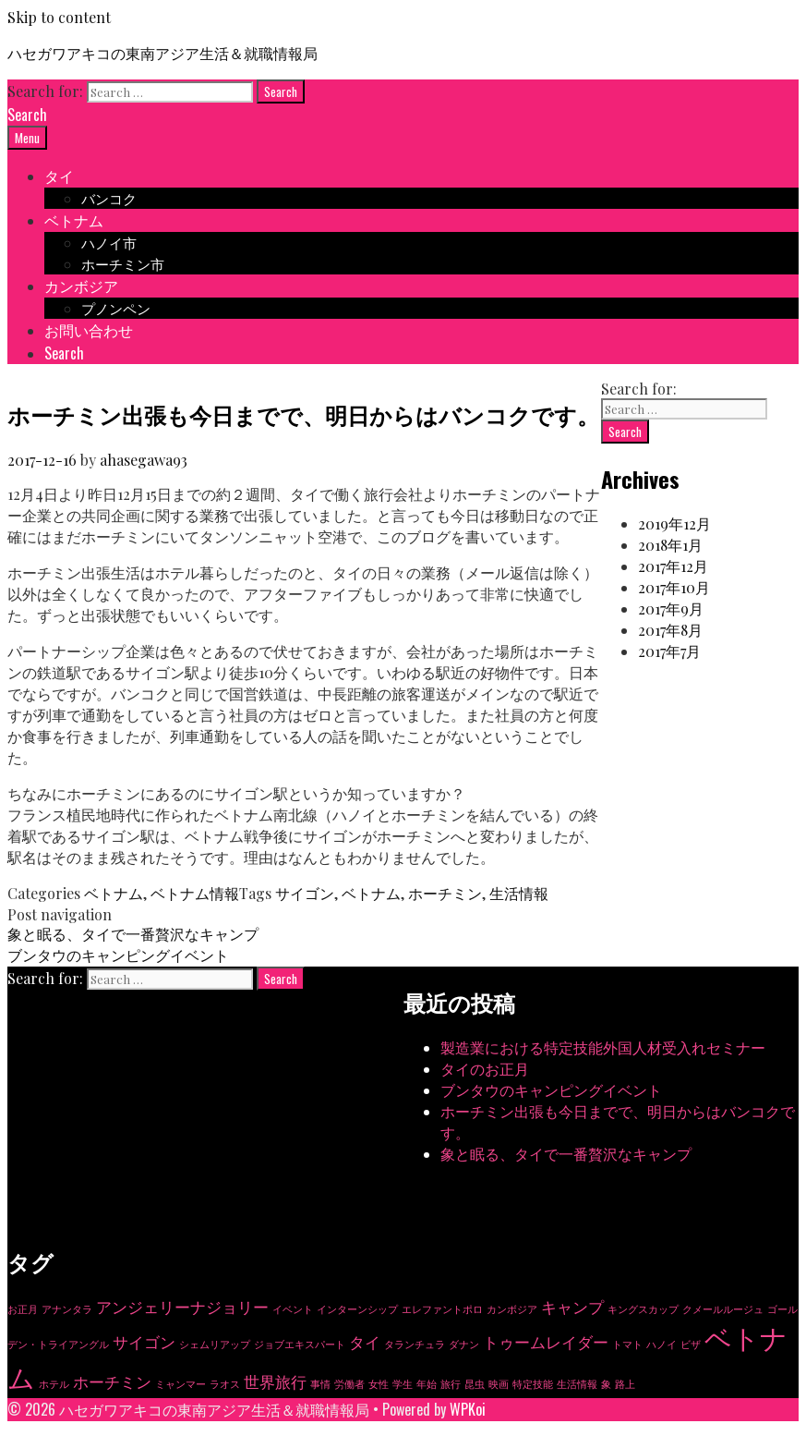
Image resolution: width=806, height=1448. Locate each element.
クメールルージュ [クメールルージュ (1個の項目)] (723, 1309)
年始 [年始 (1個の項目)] (426, 1384)
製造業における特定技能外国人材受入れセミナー (602, 1047)
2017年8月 (670, 629)
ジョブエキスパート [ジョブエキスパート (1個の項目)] (299, 1344)
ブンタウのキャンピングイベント (118, 955)
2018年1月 (670, 544)
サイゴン (304, 893)
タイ (59, 175)
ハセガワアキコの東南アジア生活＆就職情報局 (162, 53)
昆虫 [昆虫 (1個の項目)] (474, 1384)
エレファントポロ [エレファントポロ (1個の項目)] (442, 1309)
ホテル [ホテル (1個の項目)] (54, 1384)
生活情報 (518, 893)
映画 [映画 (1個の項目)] (498, 1384)
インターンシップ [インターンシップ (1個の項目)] (357, 1309)
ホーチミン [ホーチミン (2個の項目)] (112, 1381)
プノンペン (115, 308)
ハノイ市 (109, 242)
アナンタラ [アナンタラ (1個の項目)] (67, 1309)
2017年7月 (669, 651)
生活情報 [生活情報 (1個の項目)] (577, 1384)
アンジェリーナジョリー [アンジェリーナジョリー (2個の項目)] (182, 1306)
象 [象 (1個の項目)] (606, 1384)
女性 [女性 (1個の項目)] (378, 1384)
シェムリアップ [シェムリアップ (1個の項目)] (214, 1344)
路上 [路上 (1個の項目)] (625, 1384)
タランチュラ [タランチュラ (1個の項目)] (414, 1344)
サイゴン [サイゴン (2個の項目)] (144, 1342)
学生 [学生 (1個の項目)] (402, 1384)
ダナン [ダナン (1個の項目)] (464, 1344)
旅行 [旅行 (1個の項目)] (450, 1384)
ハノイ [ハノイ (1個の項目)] (661, 1344)
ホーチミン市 (122, 263)
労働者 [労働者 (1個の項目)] (349, 1384)
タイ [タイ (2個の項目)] (364, 1342)
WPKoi (468, 1409)
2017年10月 (674, 587)
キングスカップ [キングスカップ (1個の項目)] (643, 1309)
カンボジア (81, 285)
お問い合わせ (88, 330)
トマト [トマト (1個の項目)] (627, 1344)
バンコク (109, 198)
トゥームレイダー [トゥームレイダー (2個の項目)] (545, 1342)
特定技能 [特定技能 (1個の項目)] (532, 1384)
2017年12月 (673, 566)
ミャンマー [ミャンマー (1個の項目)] (180, 1384)
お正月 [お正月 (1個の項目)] (22, 1309)
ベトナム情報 (194, 893)
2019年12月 (674, 523)
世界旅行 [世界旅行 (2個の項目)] (275, 1381)
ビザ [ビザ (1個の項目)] (690, 1344)
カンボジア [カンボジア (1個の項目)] (512, 1309)
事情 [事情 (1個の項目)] (320, 1384)
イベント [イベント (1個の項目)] (292, 1309)
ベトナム (73, 220)
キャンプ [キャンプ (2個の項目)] (572, 1306)
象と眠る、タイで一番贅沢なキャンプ (133, 933)
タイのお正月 (484, 1068)
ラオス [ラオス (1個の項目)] (225, 1384)
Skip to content (59, 17)
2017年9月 (671, 608)
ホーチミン (445, 893)
